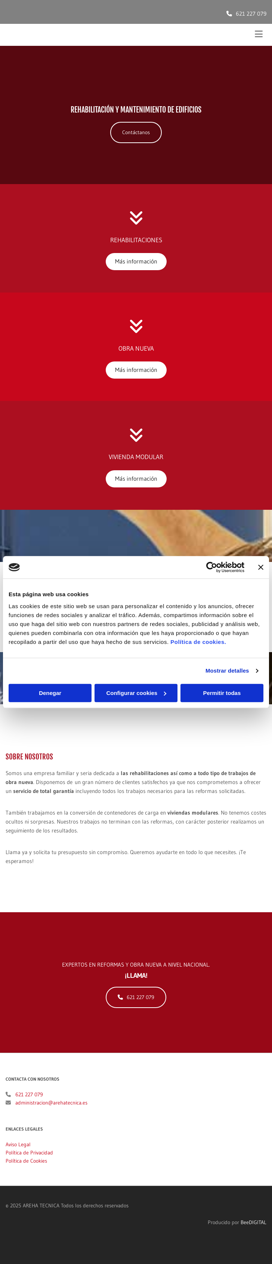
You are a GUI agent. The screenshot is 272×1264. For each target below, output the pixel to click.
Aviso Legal (18, 1153)
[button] (136, 132)
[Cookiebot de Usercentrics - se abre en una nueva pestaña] (211, 567)
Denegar (50, 693)
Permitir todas (222, 693)
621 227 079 (251, 13)
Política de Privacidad (29, 1161)
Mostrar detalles (227, 670)
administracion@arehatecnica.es (51, 1111)
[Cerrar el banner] (260, 567)
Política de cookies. (198, 642)
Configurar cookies (136, 693)
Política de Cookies (26, 1169)
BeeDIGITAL (253, 1231)
